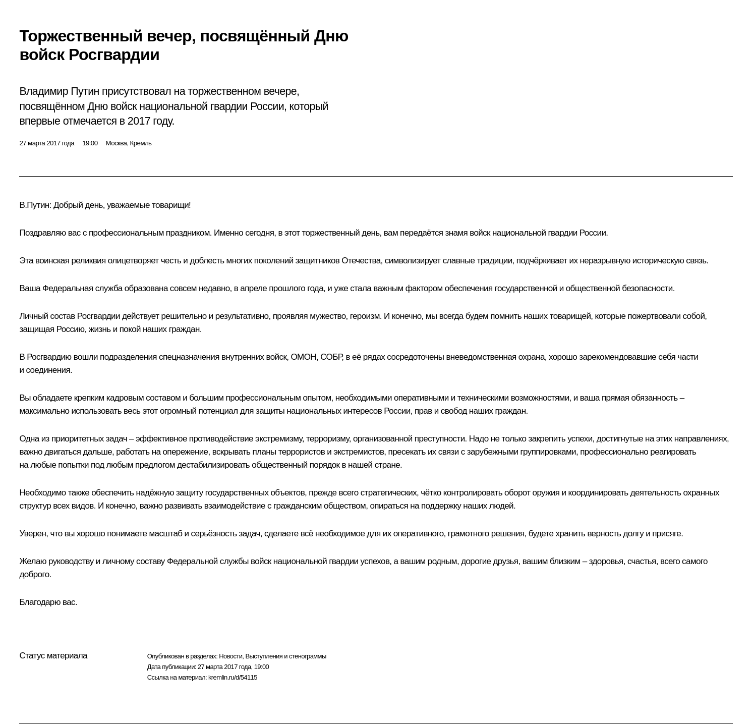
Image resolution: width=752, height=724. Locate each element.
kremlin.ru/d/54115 (232, 677)
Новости (230, 656)
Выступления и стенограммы (285, 656)
